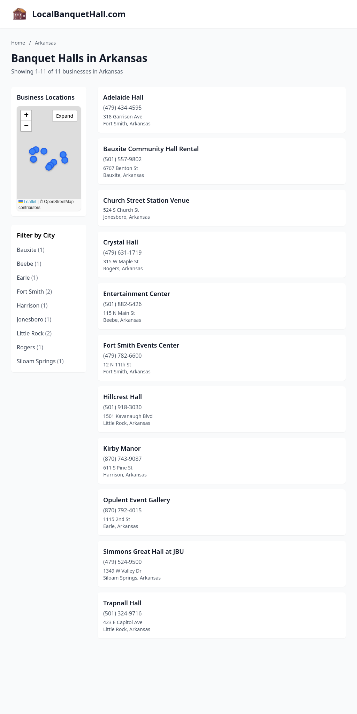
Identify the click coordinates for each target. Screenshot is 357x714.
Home (18, 42)
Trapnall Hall (122, 603)
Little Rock (34, 333)
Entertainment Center (136, 293)
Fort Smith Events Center (141, 345)
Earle (27, 277)
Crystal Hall (120, 242)
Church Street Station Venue (146, 200)
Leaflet (27, 201)
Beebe (29, 263)
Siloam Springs (40, 361)
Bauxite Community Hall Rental (151, 149)
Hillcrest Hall (122, 397)
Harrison (32, 305)
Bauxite (31, 250)
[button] (48, 167)
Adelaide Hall (123, 97)
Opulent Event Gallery (136, 500)
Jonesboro (34, 319)
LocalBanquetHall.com (79, 14)
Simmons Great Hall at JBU (143, 551)
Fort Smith (34, 291)
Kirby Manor (122, 448)
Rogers (30, 347)
